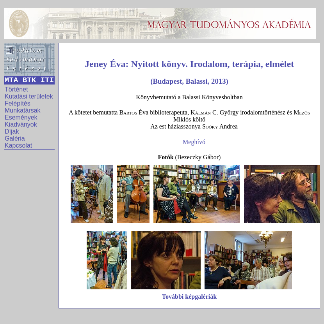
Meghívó (194, 142)
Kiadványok (21, 124)
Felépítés (17, 103)
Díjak (12, 131)
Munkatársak (23, 110)
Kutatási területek (29, 96)
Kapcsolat (18, 145)
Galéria (15, 138)
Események (21, 117)
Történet (16, 89)
